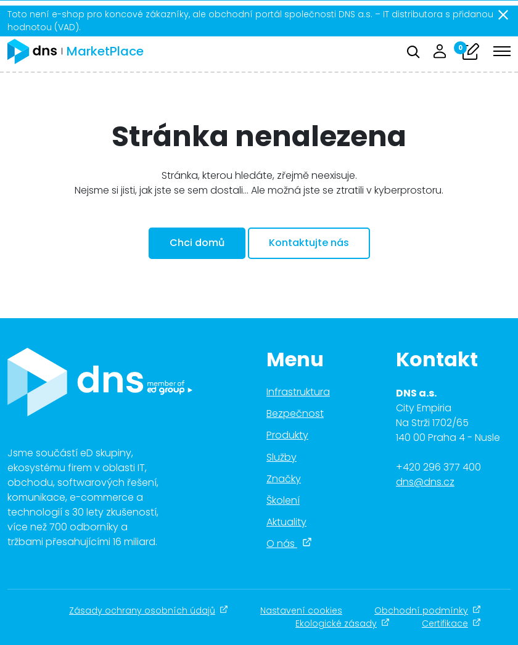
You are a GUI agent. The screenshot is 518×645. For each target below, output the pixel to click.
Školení (283, 500)
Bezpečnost (295, 413)
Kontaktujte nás (309, 243)
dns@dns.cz (425, 482)
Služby (281, 457)
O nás (289, 543)
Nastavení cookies (301, 610)
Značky (283, 479)
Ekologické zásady (342, 623)
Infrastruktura (298, 392)
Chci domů (197, 243)
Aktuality (286, 522)
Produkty (287, 435)
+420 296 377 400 (438, 467)
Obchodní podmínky (427, 610)
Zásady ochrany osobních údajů (148, 610)
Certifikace (451, 623)
